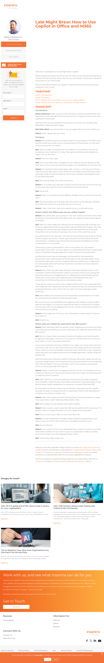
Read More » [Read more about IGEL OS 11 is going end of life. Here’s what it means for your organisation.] (5, 519)
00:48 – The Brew (42, 98)
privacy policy (39, 655)
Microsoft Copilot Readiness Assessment (68, 461)
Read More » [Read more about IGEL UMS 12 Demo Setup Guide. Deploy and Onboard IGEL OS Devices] (57, 523)
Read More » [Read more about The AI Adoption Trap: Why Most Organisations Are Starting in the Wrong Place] (5, 563)
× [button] (102, 654)
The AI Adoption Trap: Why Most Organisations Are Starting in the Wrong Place (25, 551)
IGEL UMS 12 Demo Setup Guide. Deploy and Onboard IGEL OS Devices (74, 507)
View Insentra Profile (13, 44)
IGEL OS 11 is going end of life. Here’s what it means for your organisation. (25, 507)
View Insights (13, 57)
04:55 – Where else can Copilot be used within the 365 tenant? (60, 102)
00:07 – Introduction (43, 95)
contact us (39, 461)
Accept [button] (48, 659)
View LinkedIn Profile (13, 50)
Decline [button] (56, 659)
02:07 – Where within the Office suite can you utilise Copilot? (60, 100)
